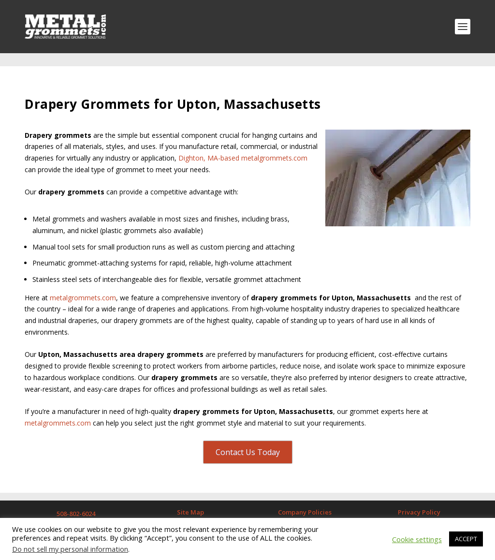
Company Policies (305, 499)
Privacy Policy (419, 499)
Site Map (190, 499)
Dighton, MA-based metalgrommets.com (242, 144)
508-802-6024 (76, 500)
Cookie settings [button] (417, 539)
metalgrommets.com (82, 284)
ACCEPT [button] (466, 538)
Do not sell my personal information (70, 549)
